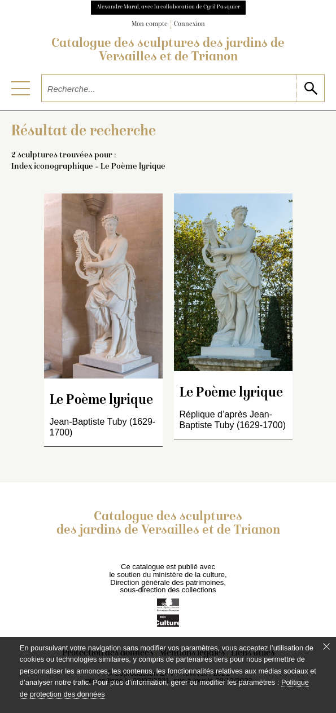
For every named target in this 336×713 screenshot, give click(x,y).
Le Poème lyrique (101, 401)
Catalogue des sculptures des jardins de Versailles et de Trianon (168, 50)
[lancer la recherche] (310, 88)
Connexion (189, 24)
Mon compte (150, 24)
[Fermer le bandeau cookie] (326, 646)
